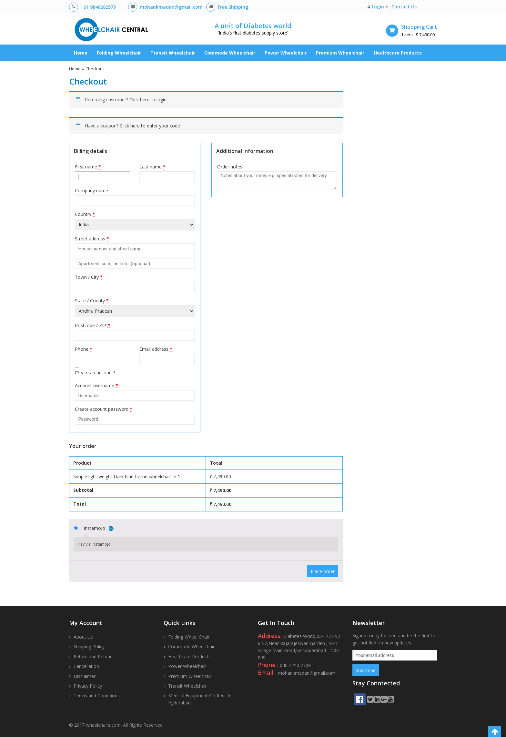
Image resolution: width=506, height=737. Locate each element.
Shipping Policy (89, 646)
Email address (155, 349)
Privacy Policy (88, 686)
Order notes (229, 167)
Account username (96, 385)
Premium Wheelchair (340, 53)
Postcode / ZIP (92, 325)
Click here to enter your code (150, 126)
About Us (83, 637)
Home (80, 53)
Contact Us (404, 7)
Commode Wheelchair (229, 53)
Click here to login (148, 99)
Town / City (89, 277)
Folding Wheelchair (119, 53)
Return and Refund (93, 656)
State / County (92, 301)
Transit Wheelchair (172, 53)
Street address (92, 239)
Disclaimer (85, 676)
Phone (83, 349)
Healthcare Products (398, 53)
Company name (91, 190)
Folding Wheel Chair (188, 637)
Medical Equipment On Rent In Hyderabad (199, 699)
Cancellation (86, 666)
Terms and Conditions (97, 695)
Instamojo (99, 528)
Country (85, 214)
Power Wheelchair (286, 53)
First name (88, 167)
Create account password (103, 409)
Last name (152, 167)
